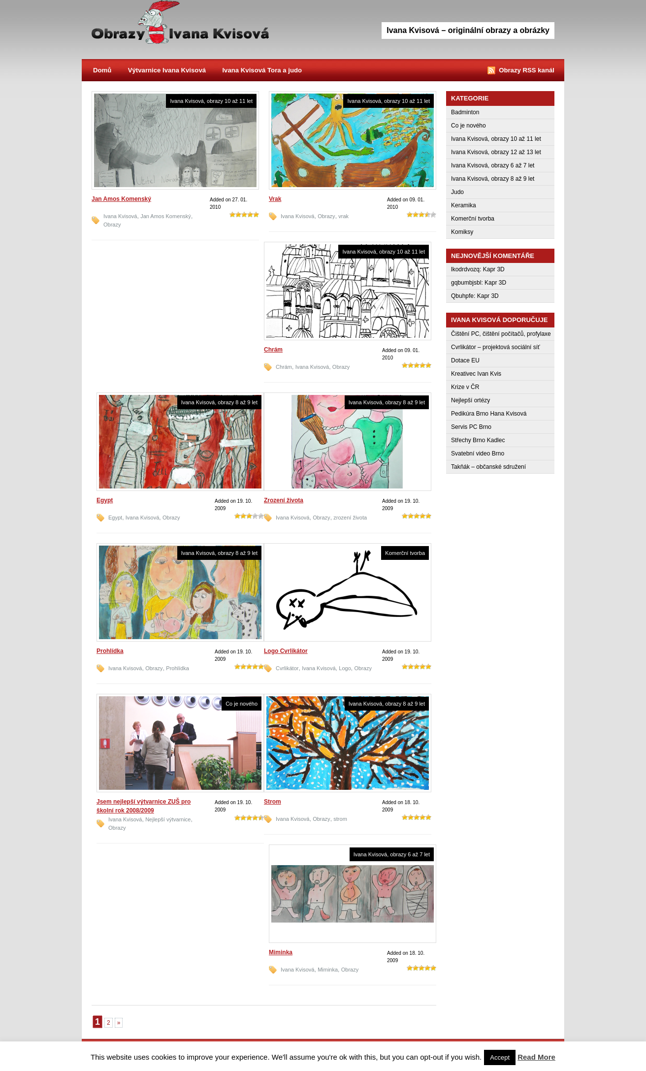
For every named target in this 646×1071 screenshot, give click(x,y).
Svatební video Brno (477, 453)
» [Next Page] (119, 1022)
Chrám (273, 349)
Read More (536, 1057)
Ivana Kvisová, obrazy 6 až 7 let (392, 854)
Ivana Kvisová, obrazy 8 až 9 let (219, 402)
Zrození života (283, 500)
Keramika (463, 205)
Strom (272, 801)
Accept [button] (500, 1057)
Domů (102, 70)
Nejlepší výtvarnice (168, 819)
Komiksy (462, 231)
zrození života (350, 517)
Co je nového (242, 704)
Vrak (275, 198)
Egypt (105, 500)
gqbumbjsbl (466, 282)
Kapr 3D (494, 269)
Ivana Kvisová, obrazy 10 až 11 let (211, 101)
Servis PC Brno (471, 426)
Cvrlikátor (287, 668)
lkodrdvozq (465, 269)
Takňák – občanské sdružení (488, 466)
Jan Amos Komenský (121, 198)
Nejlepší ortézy (470, 400)
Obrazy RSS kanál (526, 70)
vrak (343, 216)
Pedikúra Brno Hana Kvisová (488, 413)
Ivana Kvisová (120, 216)
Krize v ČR (465, 387)
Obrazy (180, 24)
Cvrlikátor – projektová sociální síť (495, 347)
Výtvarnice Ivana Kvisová (167, 70)
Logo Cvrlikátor (286, 651)
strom (340, 819)
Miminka (280, 952)
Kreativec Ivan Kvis (476, 373)
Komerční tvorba (405, 553)
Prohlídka (110, 651)
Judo (457, 192)
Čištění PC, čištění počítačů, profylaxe (501, 333)
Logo (345, 668)
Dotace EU (465, 360)
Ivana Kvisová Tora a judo (262, 70)
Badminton (465, 112)
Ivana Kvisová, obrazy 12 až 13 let (496, 152)
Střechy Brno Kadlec (478, 440)
